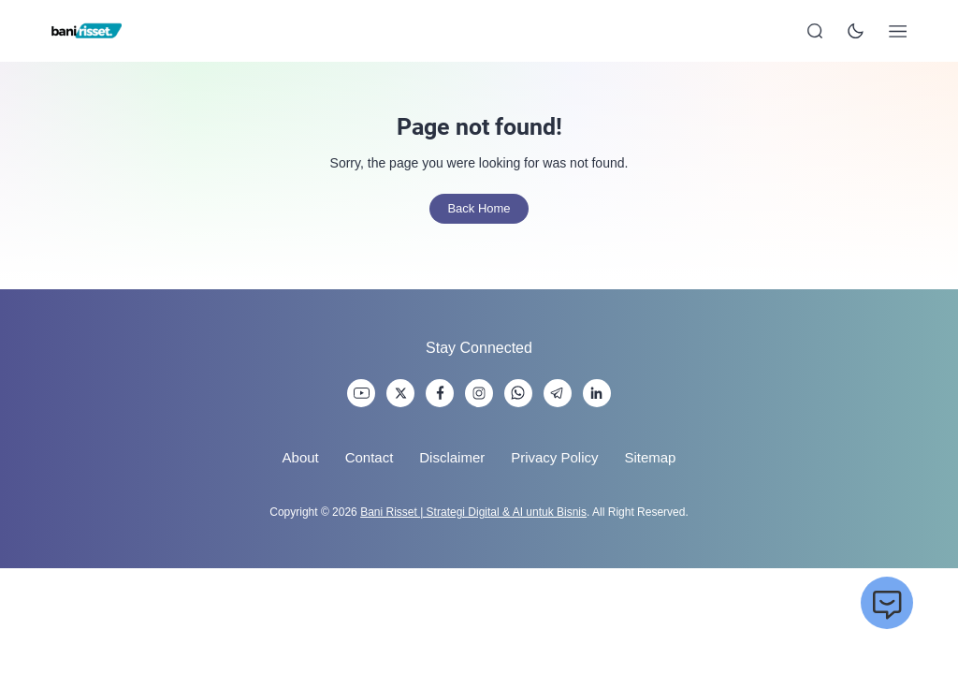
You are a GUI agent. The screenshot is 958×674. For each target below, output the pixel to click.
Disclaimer (452, 457)
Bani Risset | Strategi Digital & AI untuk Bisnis (473, 512)
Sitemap (649, 457)
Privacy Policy (554, 457)
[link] (361, 393)
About (301, 457)
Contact (369, 457)
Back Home (478, 208)
